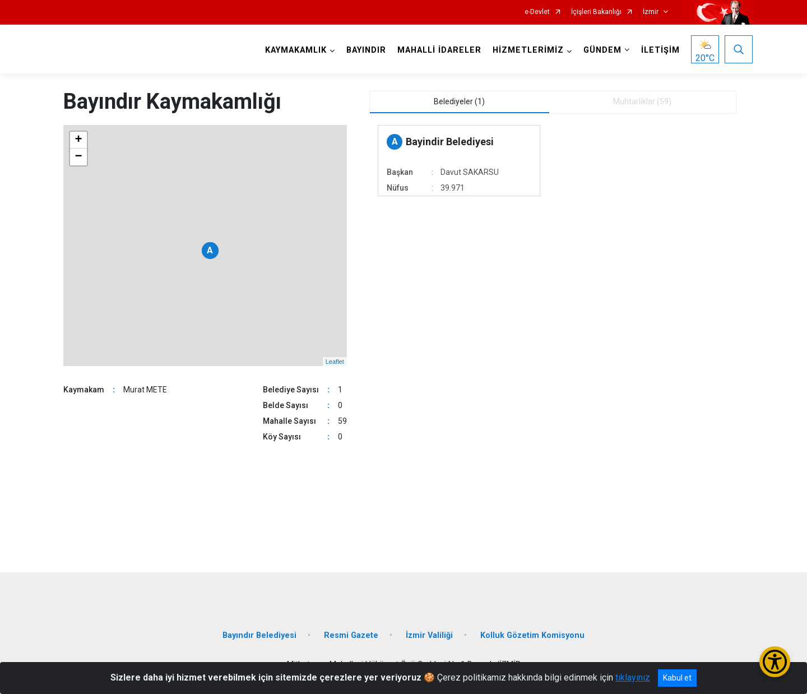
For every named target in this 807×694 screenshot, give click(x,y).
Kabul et (677, 677)
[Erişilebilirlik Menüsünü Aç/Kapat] (774, 661)
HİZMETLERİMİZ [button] (528, 50)
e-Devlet (537, 12)
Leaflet (335, 361)
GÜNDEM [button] (602, 50)
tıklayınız (632, 677)
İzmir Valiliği (429, 635)
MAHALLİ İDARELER (439, 50)
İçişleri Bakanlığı (596, 12)
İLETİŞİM (660, 50)
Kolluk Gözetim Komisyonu (532, 635)
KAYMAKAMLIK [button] (296, 50)
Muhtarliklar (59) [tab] (642, 101)
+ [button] (78, 140)
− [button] (78, 157)
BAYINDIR (366, 50)
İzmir (650, 12)
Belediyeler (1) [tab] (459, 101)
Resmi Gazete (351, 635)
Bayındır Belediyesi (259, 635)
